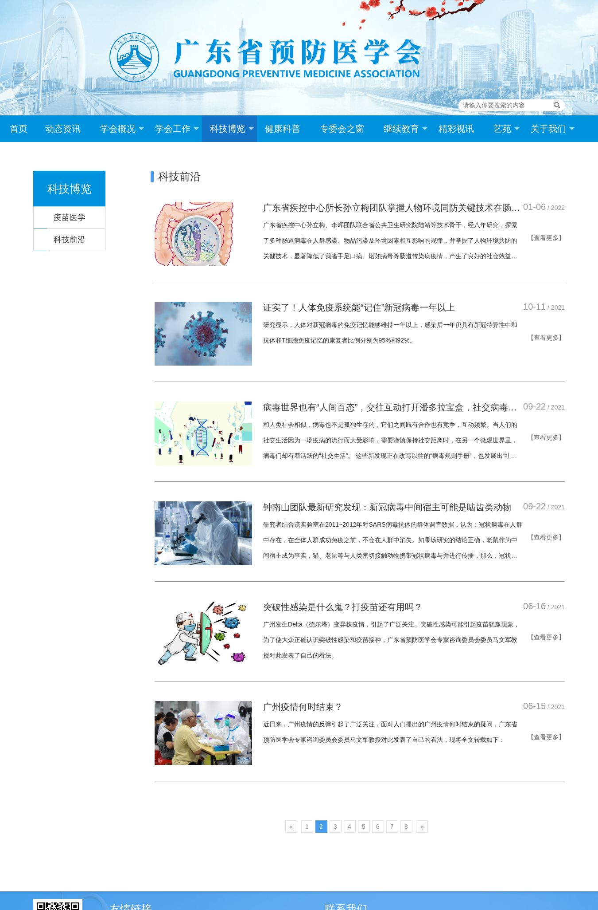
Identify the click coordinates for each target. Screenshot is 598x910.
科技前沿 (69, 239)
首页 (18, 129)
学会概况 (122, 129)
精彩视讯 (456, 129)
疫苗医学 (69, 217)
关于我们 (553, 129)
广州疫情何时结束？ (303, 707)
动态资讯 (63, 129)
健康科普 (282, 129)
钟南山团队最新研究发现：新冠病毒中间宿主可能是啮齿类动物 (387, 507)
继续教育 (405, 129)
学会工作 (177, 129)
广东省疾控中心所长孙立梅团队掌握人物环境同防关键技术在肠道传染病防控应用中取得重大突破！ (391, 208)
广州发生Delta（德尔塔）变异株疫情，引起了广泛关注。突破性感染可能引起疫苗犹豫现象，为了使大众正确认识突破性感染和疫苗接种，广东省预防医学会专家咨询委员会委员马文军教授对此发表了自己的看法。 (391, 640)
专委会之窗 (342, 129)
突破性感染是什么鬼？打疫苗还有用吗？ (343, 607)
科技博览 (232, 129)
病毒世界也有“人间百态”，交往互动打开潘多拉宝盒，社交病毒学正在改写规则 (390, 408)
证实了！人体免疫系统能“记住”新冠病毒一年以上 (359, 307)
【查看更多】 (546, 237)
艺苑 (506, 129)
